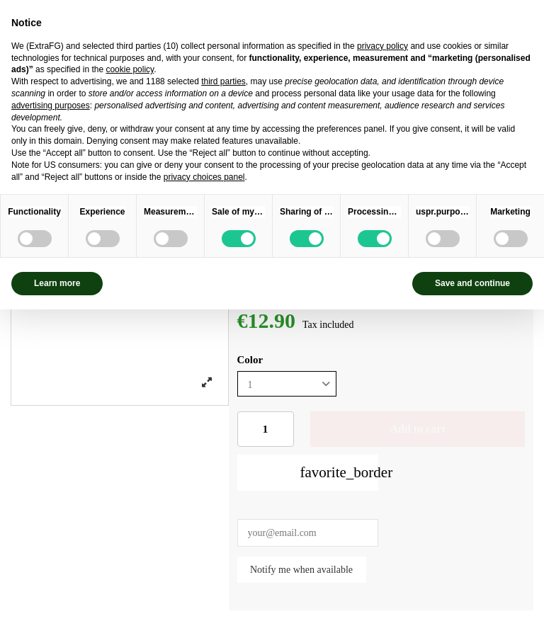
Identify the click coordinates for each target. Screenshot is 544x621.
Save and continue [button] (472, 283)
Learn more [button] (57, 283)
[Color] (286, 384)
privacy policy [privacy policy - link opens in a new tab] (382, 46)
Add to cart (418, 429)
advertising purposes (50, 105)
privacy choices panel (204, 177)
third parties (223, 81)
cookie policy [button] (130, 69)
